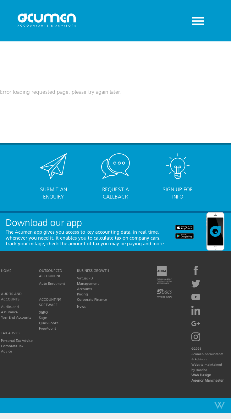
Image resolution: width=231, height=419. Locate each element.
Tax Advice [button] (10, 333)
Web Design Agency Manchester (207, 378)
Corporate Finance (92, 299)
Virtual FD (85, 278)
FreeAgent (47, 328)
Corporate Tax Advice (12, 348)
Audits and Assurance (10, 309)
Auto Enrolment (52, 283)
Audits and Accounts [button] (11, 296)
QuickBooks (48, 323)
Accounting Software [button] (50, 302)
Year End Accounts (16, 317)
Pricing (82, 294)
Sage (43, 318)
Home (6, 270)
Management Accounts (88, 286)
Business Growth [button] (93, 270)
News (81, 306)
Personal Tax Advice (17, 340)
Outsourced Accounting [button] (50, 273)
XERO (43, 312)
